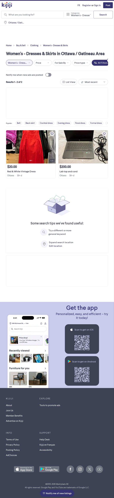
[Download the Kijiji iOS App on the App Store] (24, 469)
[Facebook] (70, 469)
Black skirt (30, 123)
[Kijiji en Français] (78, 5)
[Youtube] (99, 469)
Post (108, 5)
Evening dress (64, 123)
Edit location (55, 245)
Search (103, 14)
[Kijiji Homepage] (7, 5)
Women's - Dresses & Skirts (55, 45)
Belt (18, 123)
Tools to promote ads (49, 405)
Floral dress (80, 123)
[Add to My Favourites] (52, 133)
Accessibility (45, 450)
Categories (75, 13)
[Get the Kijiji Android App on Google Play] (49, 469)
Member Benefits (14, 415)
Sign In (97, 5)
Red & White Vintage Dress (21, 171)
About (9, 405)
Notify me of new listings (57, 493)
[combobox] (79, 14)
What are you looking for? (21, 14)
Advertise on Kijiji (14, 420)
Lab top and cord (68, 171)
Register (86, 5)
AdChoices (11, 455)
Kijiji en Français (47, 444)
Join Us (9, 410)
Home (11, 45)
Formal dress (96, 123)
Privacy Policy (13, 444)
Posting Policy (13, 450)
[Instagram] (80, 469)
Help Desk (44, 439)
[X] (89, 469)
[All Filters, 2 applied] (100, 63)
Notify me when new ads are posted (28, 75)
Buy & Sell (23, 45)
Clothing (36, 45)
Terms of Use (12, 439)
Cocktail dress (46, 123)
